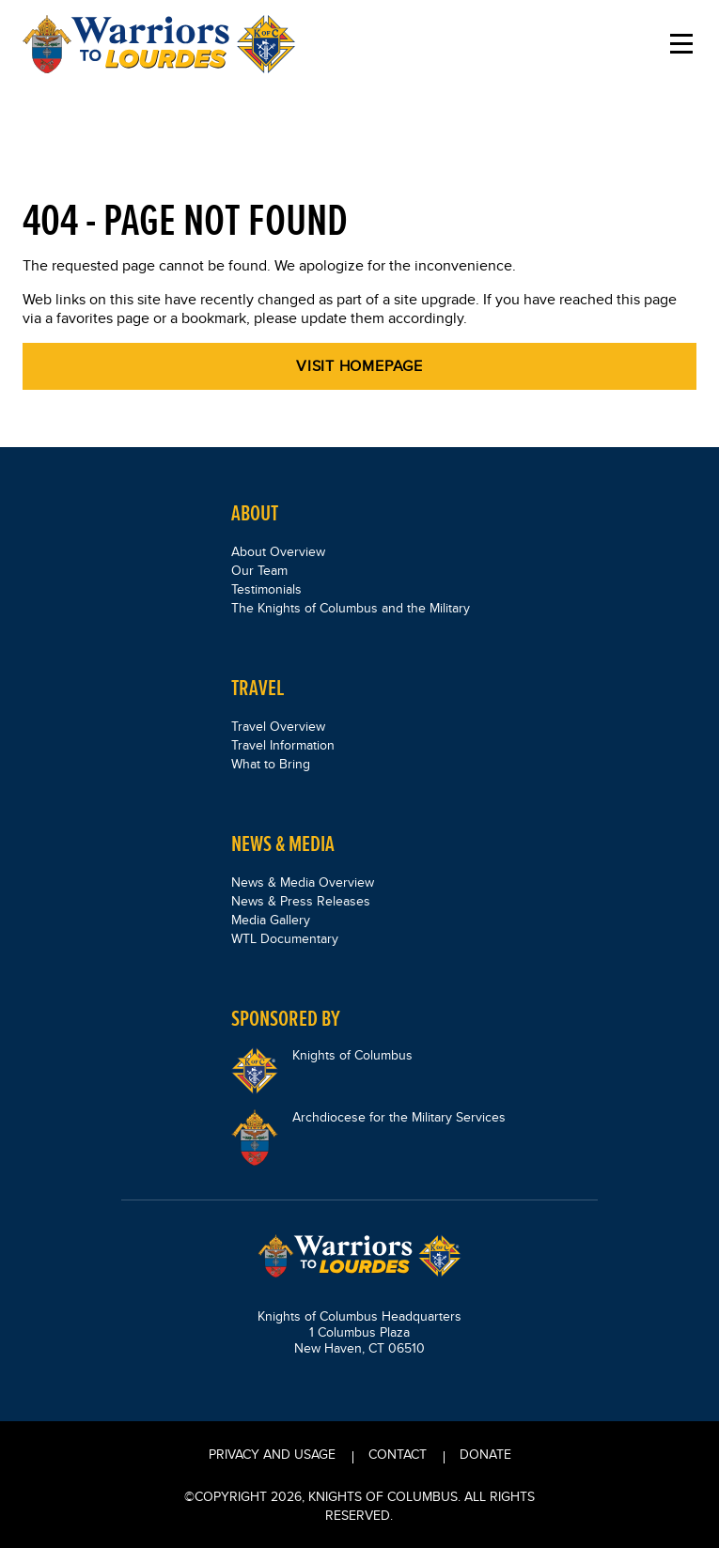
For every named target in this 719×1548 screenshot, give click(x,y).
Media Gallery (270, 919)
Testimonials (266, 589)
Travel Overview (278, 726)
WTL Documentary (284, 938)
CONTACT (397, 1454)
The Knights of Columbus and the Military (350, 607)
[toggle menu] (681, 44)
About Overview (278, 551)
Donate (485, 1454)
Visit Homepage (359, 366)
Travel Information (283, 744)
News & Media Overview (302, 882)
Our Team (259, 570)
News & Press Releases (300, 900)
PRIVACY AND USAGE (272, 1454)
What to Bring (270, 763)
